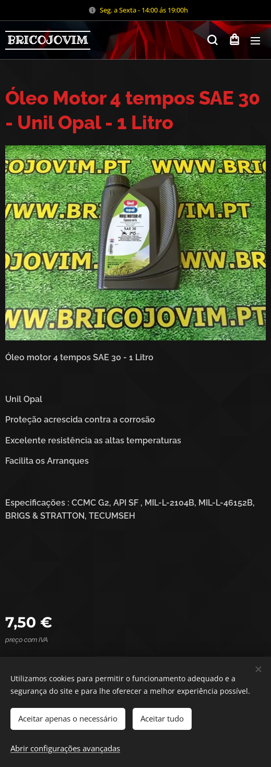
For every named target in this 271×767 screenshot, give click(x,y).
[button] (212, 40)
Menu (255, 40)
